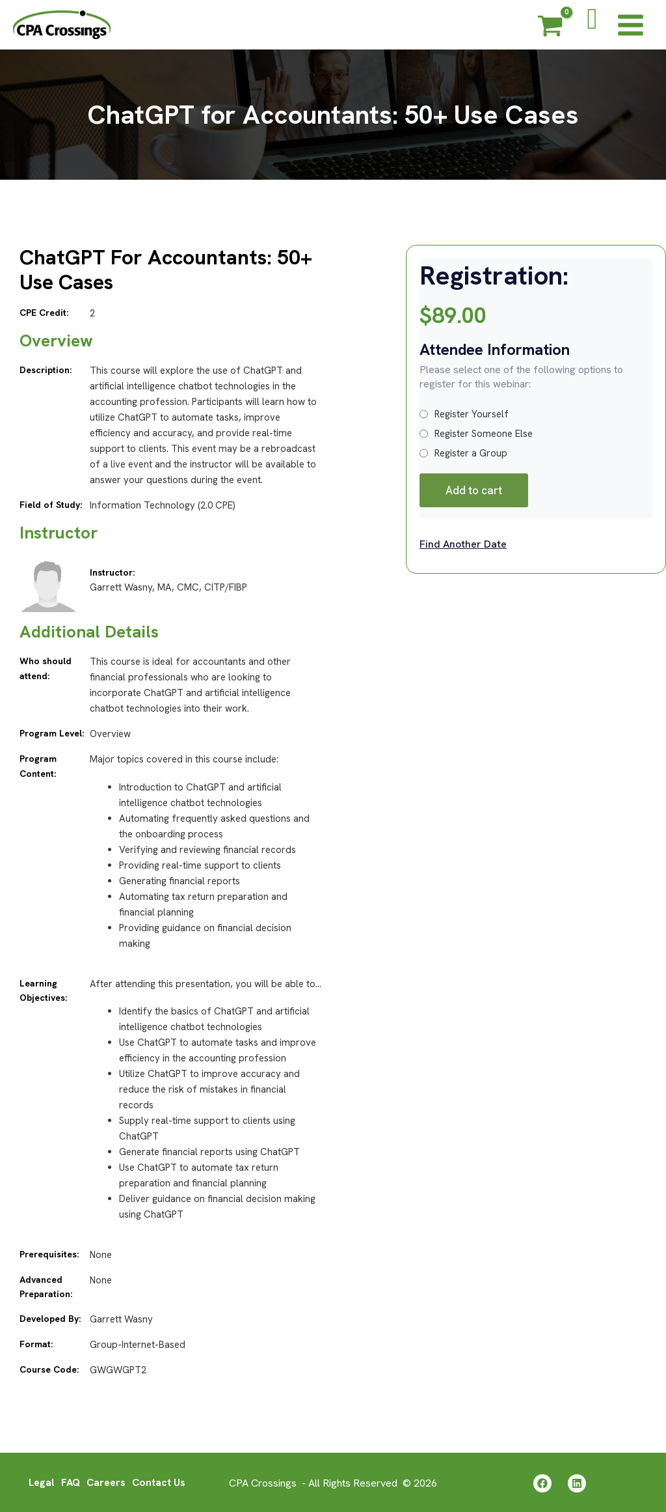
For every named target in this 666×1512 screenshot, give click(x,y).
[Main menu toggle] (630, 24)
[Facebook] (542, 1483)
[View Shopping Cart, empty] (550, 28)
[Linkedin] (577, 1483)
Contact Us (160, 1482)
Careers (106, 1482)
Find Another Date (463, 544)
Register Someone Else (476, 433)
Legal (40, 1482)
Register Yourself (464, 414)
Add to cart (474, 490)
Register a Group (463, 453)
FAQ (70, 1482)
